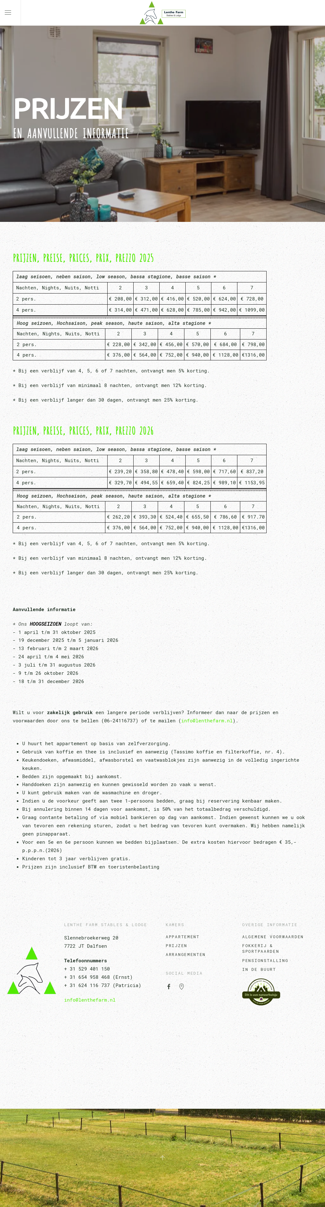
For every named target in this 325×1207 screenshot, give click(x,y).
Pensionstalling (265, 960)
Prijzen (176, 945)
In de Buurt (259, 969)
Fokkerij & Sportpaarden (260, 948)
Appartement (183, 936)
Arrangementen (186, 954)
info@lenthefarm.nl (207, 720)
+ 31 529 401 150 (87, 968)
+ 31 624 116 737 (87, 985)
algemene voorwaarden (273, 936)
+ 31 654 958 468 (87, 977)
